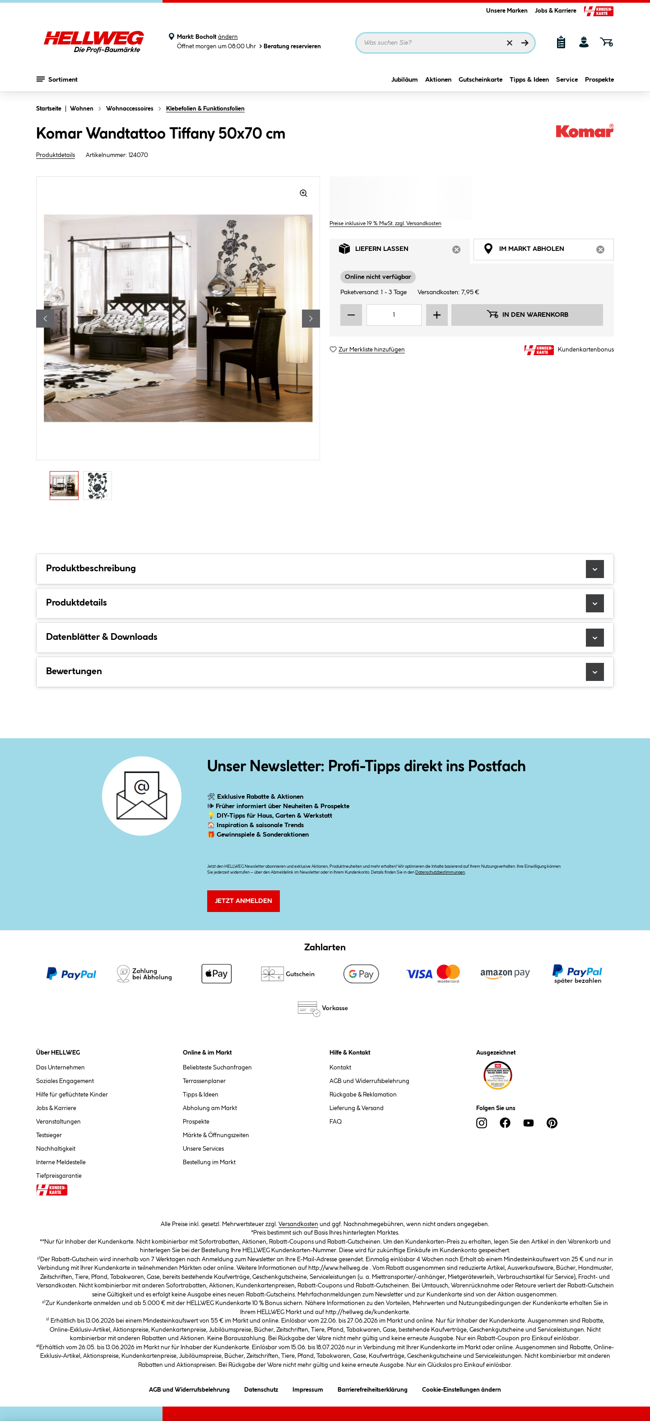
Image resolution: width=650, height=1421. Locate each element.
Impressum (307, 1388)
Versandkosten (298, 1224)
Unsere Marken (507, 11)
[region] (178, 340)
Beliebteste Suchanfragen (217, 1067)
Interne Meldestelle (61, 1162)
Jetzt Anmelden (243, 901)
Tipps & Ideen (529, 80)
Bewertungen (325, 672)
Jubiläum (404, 80)
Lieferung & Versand (357, 1108)
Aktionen (438, 80)
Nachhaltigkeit (55, 1149)
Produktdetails (55, 155)
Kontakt (340, 1067)
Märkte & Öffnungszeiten (216, 1135)
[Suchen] (525, 43)
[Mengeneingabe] (394, 315)
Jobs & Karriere (555, 11)
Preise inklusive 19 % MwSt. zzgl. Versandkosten (385, 223)
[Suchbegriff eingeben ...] (445, 43)
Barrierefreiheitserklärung (373, 1388)
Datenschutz (261, 1388)
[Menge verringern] (351, 315)
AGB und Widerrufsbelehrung (369, 1081)
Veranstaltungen (58, 1122)
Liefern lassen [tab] (404, 251)
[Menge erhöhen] (437, 315)
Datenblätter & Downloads (325, 638)
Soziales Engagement (65, 1081)
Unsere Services (203, 1149)
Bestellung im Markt (209, 1162)
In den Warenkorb (527, 314)
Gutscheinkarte (480, 80)
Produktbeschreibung (325, 569)
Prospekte (599, 80)
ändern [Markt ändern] (228, 37)
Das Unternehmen (60, 1067)
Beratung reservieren (289, 46)
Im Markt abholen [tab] (548, 251)
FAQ (336, 1122)
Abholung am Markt (210, 1108)
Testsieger (49, 1135)
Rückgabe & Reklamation (363, 1094)
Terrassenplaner (204, 1081)
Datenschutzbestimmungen (440, 872)
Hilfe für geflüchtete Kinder (72, 1094)
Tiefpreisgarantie (59, 1176)
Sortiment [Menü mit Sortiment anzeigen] (57, 79)
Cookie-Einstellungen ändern (461, 1388)
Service (567, 80)
